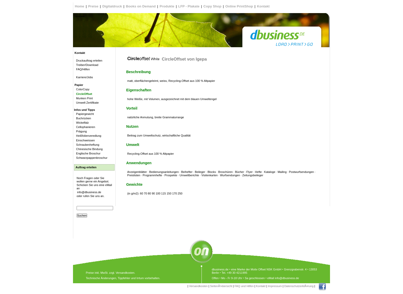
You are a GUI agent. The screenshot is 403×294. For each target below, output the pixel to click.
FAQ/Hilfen (82, 69)
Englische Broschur (87, 153)
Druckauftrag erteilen (88, 60)
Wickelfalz (82, 122)
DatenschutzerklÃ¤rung (299, 286)
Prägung (81, 131)
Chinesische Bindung (89, 149)
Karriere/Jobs (84, 77)
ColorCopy (82, 89)
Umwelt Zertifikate (87, 102)
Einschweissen (85, 140)
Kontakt (260, 286)
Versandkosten (198, 286)
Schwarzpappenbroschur (91, 157)
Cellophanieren (85, 127)
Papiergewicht (84, 113)
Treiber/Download (86, 64)
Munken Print (84, 98)
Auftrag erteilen (86, 167)
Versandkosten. (125, 272)
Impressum (275, 286)
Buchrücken (83, 118)
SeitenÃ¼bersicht (221, 286)
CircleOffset (83, 93)
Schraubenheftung (87, 144)
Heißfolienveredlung (88, 135)
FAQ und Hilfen (244, 286)
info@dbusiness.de (89, 192)
